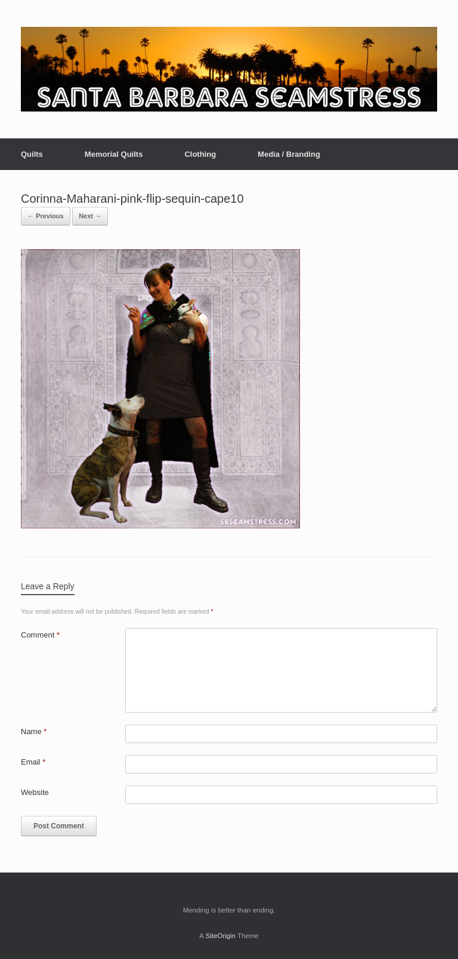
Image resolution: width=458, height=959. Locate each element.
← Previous (45, 215)
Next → (90, 215)
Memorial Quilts (114, 154)
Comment (40, 634)
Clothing (200, 154)
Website (35, 792)
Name (34, 731)
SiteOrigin (220, 935)
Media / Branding (289, 154)
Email (33, 761)
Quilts (32, 154)
